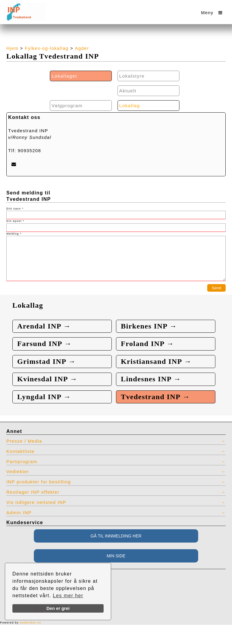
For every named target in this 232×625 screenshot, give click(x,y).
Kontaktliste (20, 451)
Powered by (20, 622)
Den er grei (58, 608)
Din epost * (15, 221)
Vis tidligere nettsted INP (36, 502)
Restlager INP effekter (33, 492)
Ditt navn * (15, 208)
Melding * (13, 233)
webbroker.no (30, 622)
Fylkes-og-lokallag (47, 48)
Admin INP (19, 512)
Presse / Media (24, 441)
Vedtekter (17, 472)
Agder (82, 48)
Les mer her (68, 595)
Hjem (12, 48)
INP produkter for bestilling (38, 482)
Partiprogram (21, 461)
